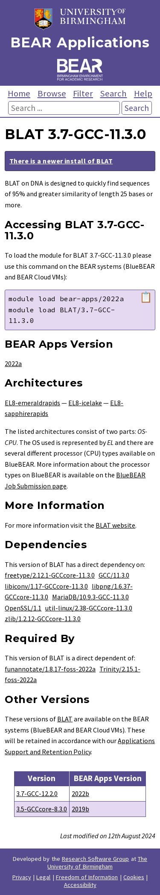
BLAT (65, 719)
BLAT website (115, 525)
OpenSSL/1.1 (23, 608)
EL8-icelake (85, 402)
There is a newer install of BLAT (61, 161)
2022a (13, 363)
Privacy (21, 877)
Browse (52, 93)
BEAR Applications (79, 42)
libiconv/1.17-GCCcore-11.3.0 (46, 586)
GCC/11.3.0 (114, 575)
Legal (43, 877)
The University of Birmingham (97, 862)
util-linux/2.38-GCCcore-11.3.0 (88, 608)
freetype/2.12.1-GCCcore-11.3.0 (50, 575)
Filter (83, 93)
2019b (80, 809)
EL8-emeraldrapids (32, 402)
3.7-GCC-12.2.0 (37, 793)
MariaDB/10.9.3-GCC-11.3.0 (90, 597)
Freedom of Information (87, 877)
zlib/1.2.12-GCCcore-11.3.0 (43, 618)
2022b (80, 793)
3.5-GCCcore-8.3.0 (41, 809)
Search (113, 93)
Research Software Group (95, 859)
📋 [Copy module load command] (146, 297)
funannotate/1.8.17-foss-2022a (50, 669)
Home (19, 93)
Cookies (133, 877)
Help (143, 93)
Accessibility (80, 885)
